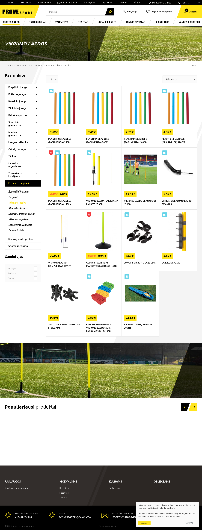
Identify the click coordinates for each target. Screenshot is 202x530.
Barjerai (12, 197)
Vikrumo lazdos (17, 202)
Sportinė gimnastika (14, 124)
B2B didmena (44, 2)
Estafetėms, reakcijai (20, 224)
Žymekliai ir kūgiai (18, 191)
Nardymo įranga (121, 452)
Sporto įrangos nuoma (16, 488)
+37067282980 (23, 517)
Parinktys (189, 523)
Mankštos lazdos (17, 208)
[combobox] (52, 79)
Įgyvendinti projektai (67, 2)
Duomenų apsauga (108, 526)
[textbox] (49, 79)
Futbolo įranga (17, 94)
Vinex (22, 278)
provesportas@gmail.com (75, 517)
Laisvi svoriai (70, 452)
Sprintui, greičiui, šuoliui (21, 213)
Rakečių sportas (17, 115)
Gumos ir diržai (16, 230)
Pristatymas (89, 2)
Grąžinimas (107, 2)
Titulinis (9, 65)
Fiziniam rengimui (42, 65)
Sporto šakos (23, 65)
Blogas (137, 2)
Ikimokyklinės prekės (20, 239)
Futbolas (64, 492)
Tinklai (12, 156)
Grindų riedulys (17, 149)
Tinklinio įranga (17, 108)
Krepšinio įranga (17, 87)
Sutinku (144, 523)
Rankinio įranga (17, 101)
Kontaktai (184, 2)
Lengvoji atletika (18, 142)
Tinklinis (63, 497)
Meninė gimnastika (14, 134)
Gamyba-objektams (14, 164)
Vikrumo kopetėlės (18, 219)
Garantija (123, 2)
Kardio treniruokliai (22, 450)
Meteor (22, 273)
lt (198, 2)
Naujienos (26, 2)
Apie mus (10, 2)
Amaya (22, 268)
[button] (184, 407)
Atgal (193, 65)
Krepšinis (64, 488)
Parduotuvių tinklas (159, 2)
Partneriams (115, 488)
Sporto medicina (18, 246)
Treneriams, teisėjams (15, 175)
